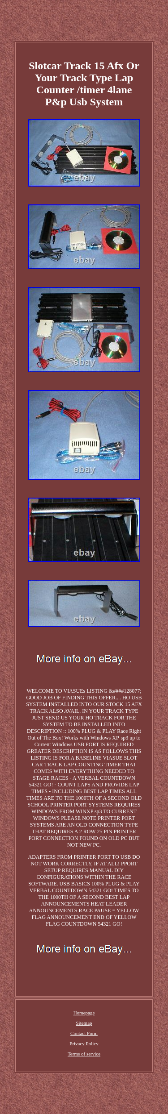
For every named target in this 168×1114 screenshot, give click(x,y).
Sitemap (84, 1023)
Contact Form (84, 1033)
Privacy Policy (83, 1043)
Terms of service (84, 1053)
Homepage (84, 1012)
